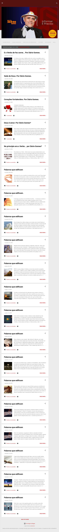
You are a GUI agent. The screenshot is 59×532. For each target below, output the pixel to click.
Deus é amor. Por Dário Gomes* (17, 123)
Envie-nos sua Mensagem (29, 42)
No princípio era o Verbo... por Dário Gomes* (23, 146)
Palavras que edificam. (13, 193)
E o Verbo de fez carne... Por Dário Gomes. (22, 53)
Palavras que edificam (13, 170)
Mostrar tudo (43, 47)
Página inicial (6, 42)
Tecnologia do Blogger (29, 523)
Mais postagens (25, 519)
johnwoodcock (33, 526)
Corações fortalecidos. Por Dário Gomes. (21, 100)
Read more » (43, 69)
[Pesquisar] (57, 3)
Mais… (54, 42)
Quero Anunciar (16, 42)
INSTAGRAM (48, 42)
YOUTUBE (40, 42)
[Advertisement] (53, 64)
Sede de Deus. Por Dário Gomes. (17, 76)
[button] (45, 53)
